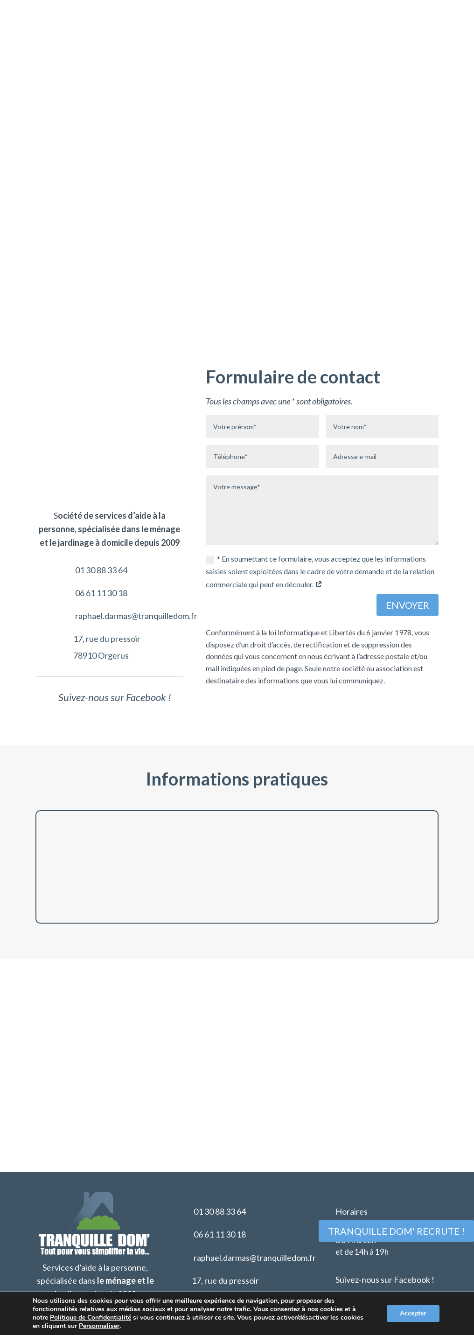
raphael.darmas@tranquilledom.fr (136, 484)
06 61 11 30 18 (101, 461)
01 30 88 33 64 (101, 438)
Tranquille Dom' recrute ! (396, 1231)
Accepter (412, 1313)
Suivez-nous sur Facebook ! (384, 1257)
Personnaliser (99, 1326)
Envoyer (407, 605)
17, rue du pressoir (106, 506)
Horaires (351, 1189)
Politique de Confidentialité (90, 1317)
